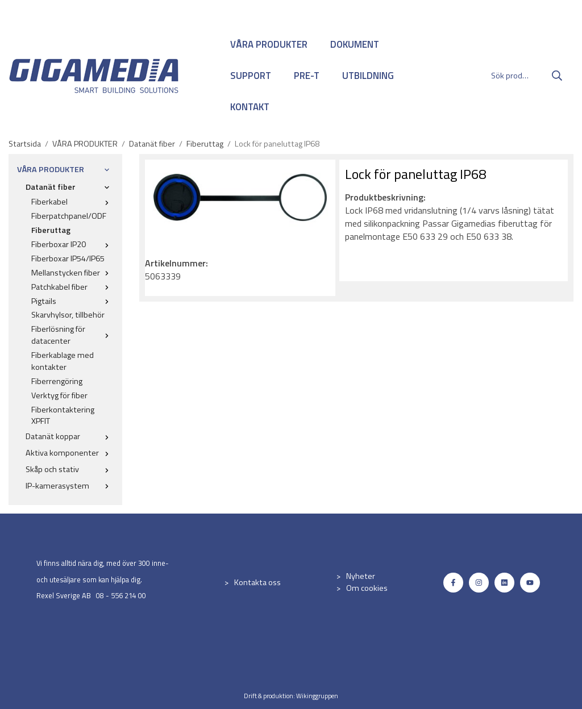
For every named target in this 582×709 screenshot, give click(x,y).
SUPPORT (250, 75)
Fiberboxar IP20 (72, 244)
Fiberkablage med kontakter (62, 361)
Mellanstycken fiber (72, 272)
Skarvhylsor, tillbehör (68, 314)
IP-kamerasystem (70, 485)
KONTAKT (249, 106)
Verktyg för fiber (59, 395)
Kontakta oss (257, 582)
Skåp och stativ (70, 469)
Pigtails (72, 301)
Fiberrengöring (56, 381)
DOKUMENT (354, 44)
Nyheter (360, 576)
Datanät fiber (70, 187)
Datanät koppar (70, 436)
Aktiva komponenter (70, 453)
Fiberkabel (72, 201)
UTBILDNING (368, 75)
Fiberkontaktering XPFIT (62, 415)
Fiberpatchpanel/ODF (68, 216)
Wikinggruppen (317, 695)
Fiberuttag (50, 230)
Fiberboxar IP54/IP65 (68, 258)
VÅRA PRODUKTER (268, 44)
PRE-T (306, 75)
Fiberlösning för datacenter (72, 335)
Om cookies (367, 588)
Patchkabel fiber (72, 287)
